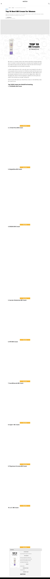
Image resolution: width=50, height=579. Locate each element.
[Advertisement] (25, 26)
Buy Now (25, 125)
